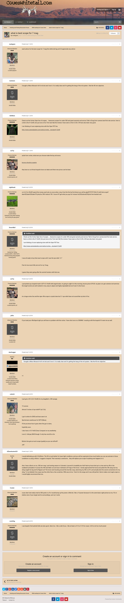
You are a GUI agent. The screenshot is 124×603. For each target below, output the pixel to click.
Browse (9, 22)
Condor (12, 488)
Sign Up (114, 9)
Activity (20, 22)
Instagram (116, 27)
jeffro (12, 315)
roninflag (12, 521)
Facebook (107, 27)
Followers (113, 33)
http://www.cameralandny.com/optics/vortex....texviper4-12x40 (41, 130)
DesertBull (12, 227)
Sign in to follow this (103, 33)
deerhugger (12, 352)
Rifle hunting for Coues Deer (35, 35)
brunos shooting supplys (29, 162)
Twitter (111, 27)
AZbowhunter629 (12, 451)
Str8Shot (12, 116)
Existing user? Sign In (103, 9)
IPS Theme (5, 598)
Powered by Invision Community (113, 599)
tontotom (12, 81)
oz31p (12, 150)
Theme (4, 600)
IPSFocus (12, 598)
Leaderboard (32, 22)
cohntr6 (12, 394)
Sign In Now (90, 570)
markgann (15, 35)
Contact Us (11, 600)
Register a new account (33, 570)
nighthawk (12, 187)
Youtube (120, 27)
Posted (27, 44)
